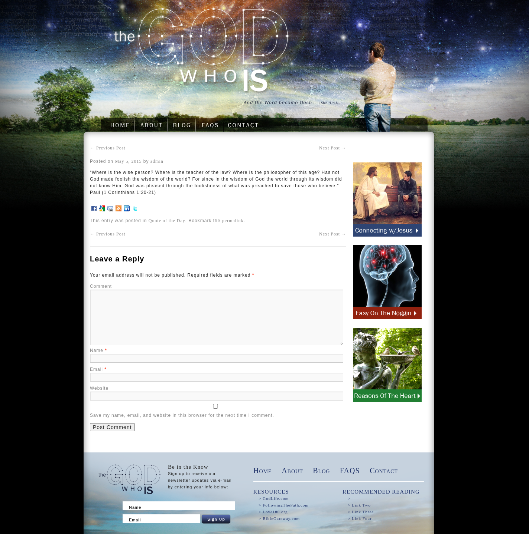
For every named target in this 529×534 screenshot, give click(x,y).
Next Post (332, 148)
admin (156, 161)
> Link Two (359, 505)
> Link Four (359, 518)
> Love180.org (273, 512)
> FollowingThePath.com (284, 505)
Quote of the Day (167, 220)
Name (98, 350)
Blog (321, 471)
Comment (101, 286)
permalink (233, 220)
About (292, 471)
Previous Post (108, 148)
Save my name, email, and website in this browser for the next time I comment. (182, 415)
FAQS (350, 471)
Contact (384, 471)
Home (262, 471)
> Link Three (361, 512)
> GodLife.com (274, 498)
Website (99, 388)
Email (98, 369)
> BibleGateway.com (279, 518)
